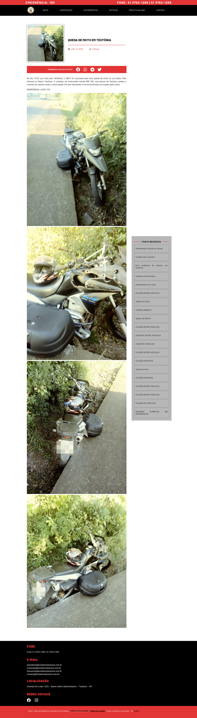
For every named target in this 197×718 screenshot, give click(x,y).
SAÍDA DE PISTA (143, 302)
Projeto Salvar (137, 10)
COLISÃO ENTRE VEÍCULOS (147, 293)
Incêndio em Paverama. (146, 276)
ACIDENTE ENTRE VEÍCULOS (148, 335)
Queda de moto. (142, 369)
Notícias (113, 10)
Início (45, 10)
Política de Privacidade (79, 711)
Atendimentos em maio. (146, 285)
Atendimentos (91, 10)
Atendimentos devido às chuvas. (149, 248)
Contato (160, 10)
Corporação (66, 10)
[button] (78, 69)
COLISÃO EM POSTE (144, 361)
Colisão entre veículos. (145, 257)
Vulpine (137, 711)
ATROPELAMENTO (144, 310)
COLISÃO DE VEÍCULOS (146, 403)
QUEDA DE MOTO (143, 318)
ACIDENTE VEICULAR (145, 344)
